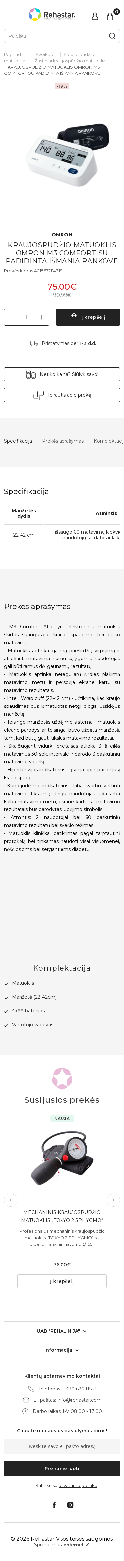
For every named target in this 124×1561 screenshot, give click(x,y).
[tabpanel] (62, 151)
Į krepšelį (93, 317)
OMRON (62, 235)
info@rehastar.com (80, 1400)
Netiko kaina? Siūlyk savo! (69, 374)
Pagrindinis (15, 54)
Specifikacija (18, 441)
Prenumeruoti (62, 1468)
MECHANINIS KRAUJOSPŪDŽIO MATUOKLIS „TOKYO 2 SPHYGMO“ (62, 1216)
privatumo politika (77, 1485)
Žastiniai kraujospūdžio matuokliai (70, 60)
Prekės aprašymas (63, 441)
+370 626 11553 (80, 1389)
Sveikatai (46, 54)
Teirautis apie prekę (69, 395)
